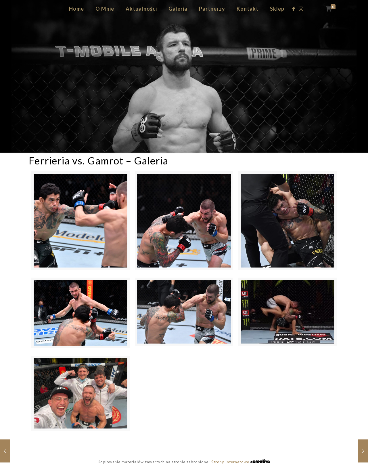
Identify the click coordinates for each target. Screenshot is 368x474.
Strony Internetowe (240, 462)
